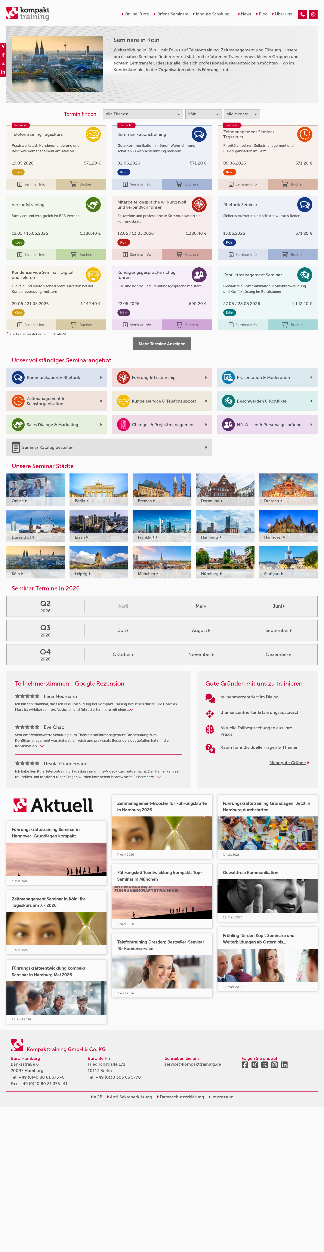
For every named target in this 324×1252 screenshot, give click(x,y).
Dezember (278, 654)
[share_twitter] (3, 64)
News (245, 14)
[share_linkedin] (3, 73)
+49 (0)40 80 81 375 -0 (42, 1077)
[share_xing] (3, 47)
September (278, 630)
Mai (201, 606)
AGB (96, 1096)
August (201, 630)
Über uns (282, 14)
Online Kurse (135, 14)
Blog (262, 14)
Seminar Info (31, 184)
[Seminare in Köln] (302, 14)
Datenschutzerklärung (180, 1096)
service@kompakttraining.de (193, 1064)
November (201, 654)
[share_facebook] (3, 55)
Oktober (123, 654)
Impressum (221, 1096)
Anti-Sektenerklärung (129, 1096)
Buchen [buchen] (81, 184)
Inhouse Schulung (211, 14)
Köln (18, 172)
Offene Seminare (170, 14)
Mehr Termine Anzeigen (162, 343)
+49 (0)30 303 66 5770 (118, 1077)
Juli (123, 630)
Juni (278, 606)
